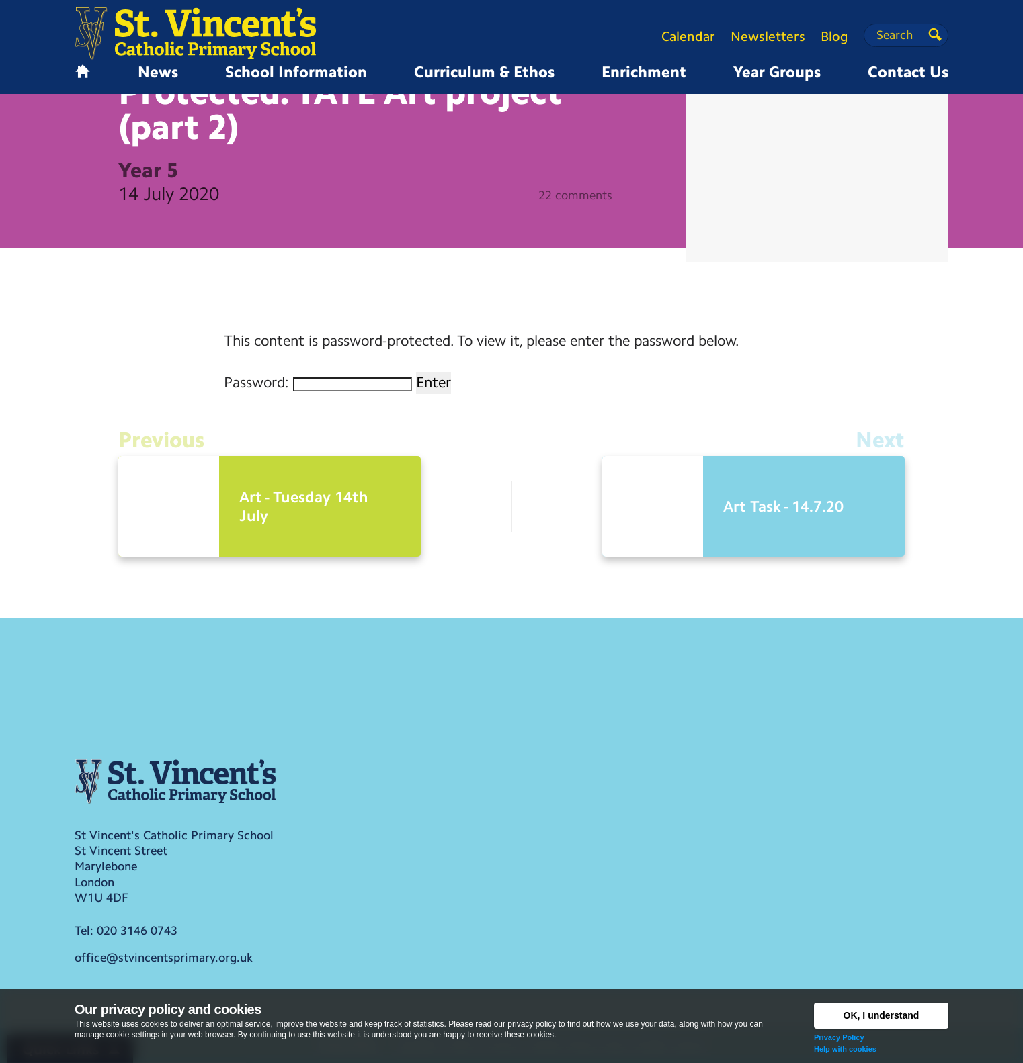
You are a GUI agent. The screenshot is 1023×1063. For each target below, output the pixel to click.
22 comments (575, 195)
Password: (318, 382)
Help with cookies (845, 1049)
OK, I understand (881, 1015)
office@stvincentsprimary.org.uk (164, 957)
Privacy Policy (839, 1037)
